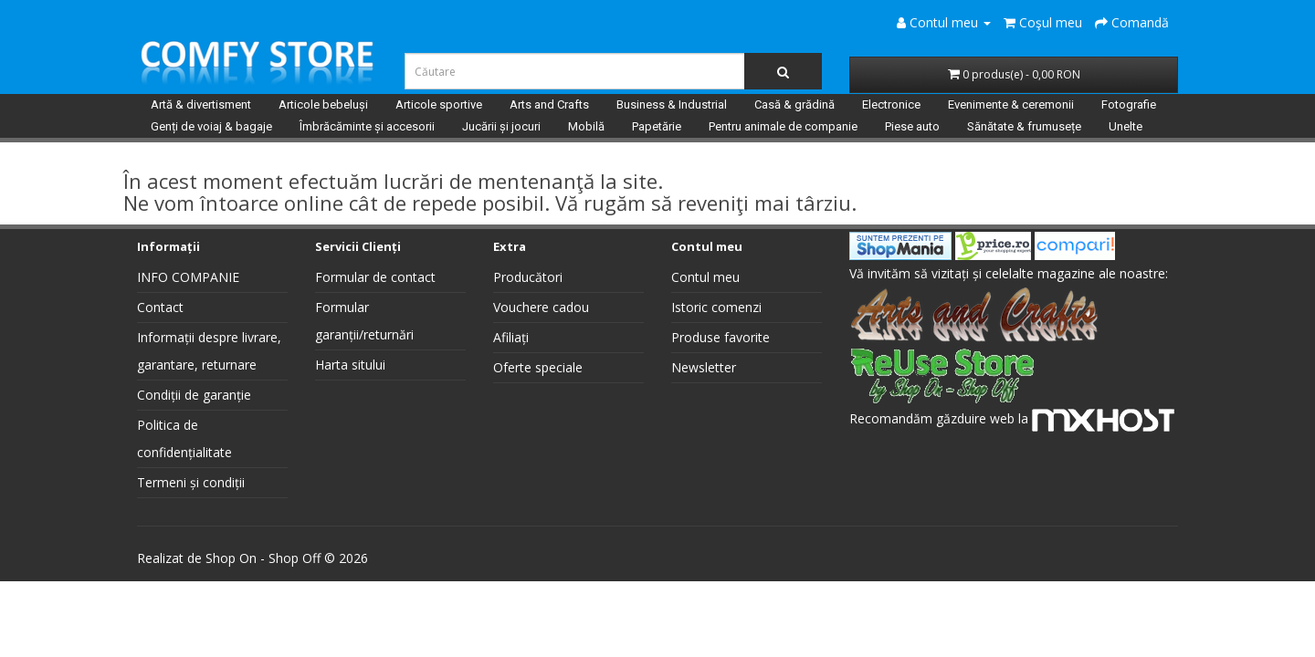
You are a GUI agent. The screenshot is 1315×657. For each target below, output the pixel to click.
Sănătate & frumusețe (1024, 126)
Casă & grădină (794, 104)
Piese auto (912, 126)
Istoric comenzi (716, 307)
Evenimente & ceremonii (1011, 104)
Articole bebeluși (323, 104)
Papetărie (656, 126)
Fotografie (1128, 104)
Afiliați (511, 337)
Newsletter (703, 367)
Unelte (1125, 126)
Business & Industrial (671, 104)
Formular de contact (375, 277)
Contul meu (705, 277)
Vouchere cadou (541, 307)
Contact (160, 307)
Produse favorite (720, 337)
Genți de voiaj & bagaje (211, 126)
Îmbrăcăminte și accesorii (367, 126)
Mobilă (586, 126)
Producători (528, 277)
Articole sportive (438, 104)
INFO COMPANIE (188, 277)
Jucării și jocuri (501, 126)
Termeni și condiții (191, 482)
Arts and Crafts (549, 104)
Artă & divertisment (201, 104)
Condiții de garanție (194, 394)
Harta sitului (350, 364)
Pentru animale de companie (783, 126)
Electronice (891, 104)
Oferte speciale (538, 367)
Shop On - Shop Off (263, 558)
